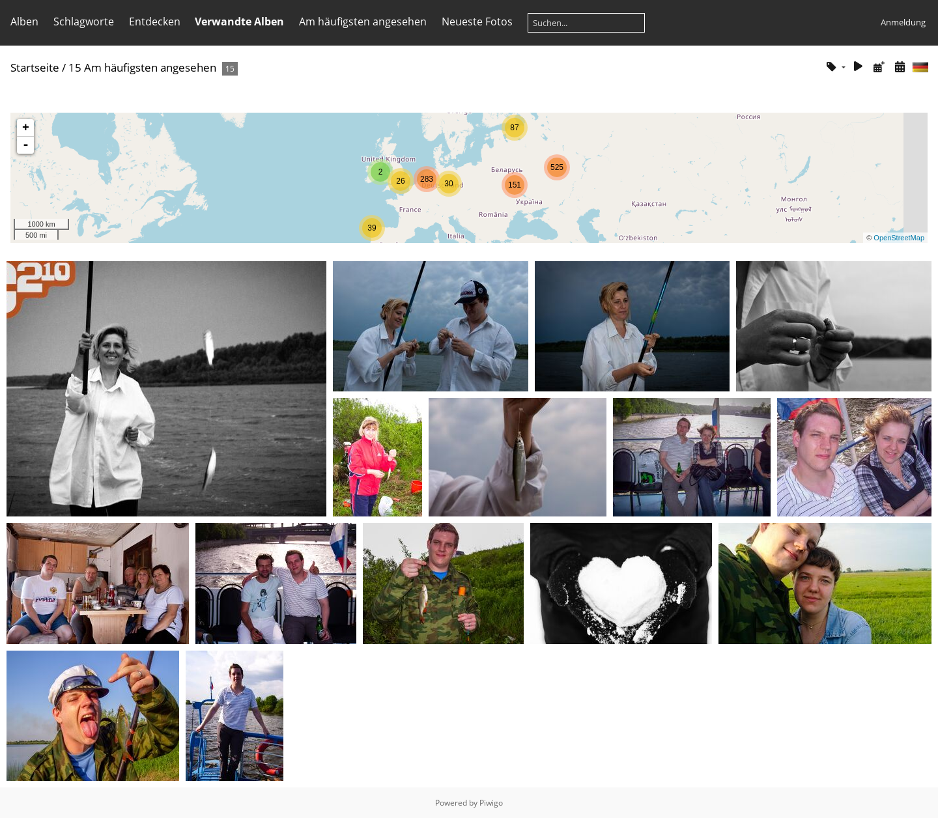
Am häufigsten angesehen (363, 21)
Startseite (34, 67)
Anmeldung (903, 22)
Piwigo (491, 802)
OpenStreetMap (899, 238)
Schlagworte (83, 21)
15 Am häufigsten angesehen (142, 67)
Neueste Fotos (477, 21)
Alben (24, 21)
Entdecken (154, 21)
